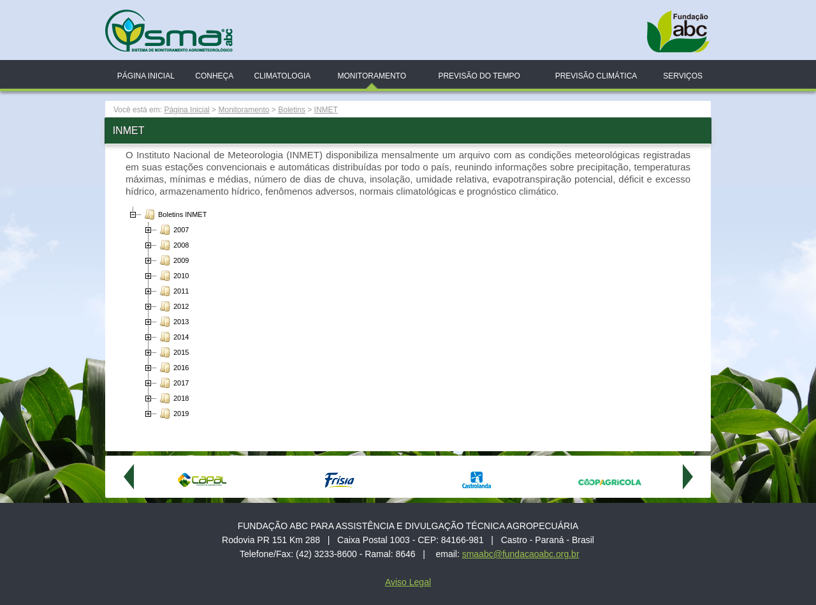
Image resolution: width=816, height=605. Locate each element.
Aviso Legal (408, 582)
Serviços (683, 75)
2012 (173, 306)
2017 (173, 383)
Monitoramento (371, 75)
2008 (173, 245)
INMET (326, 109)
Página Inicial (146, 75)
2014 (173, 337)
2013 (173, 321)
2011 (173, 291)
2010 (173, 275)
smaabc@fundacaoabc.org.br (520, 554)
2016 (173, 367)
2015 (173, 352)
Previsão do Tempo (479, 75)
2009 (173, 260)
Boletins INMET (174, 214)
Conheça (214, 75)
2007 (173, 229)
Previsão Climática (596, 75)
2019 (173, 413)
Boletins (291, 109)
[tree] (408, 314)
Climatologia (282, 75)
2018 (173, 398)
